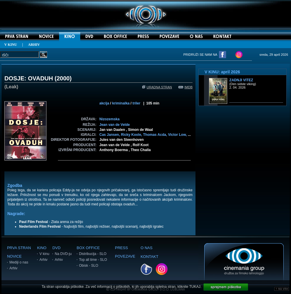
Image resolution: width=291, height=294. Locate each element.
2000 (63, 78)
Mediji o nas (18, 262)
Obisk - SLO (88, 265)
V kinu (44, 254)
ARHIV (34, 45)
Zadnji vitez (241, 80)
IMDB (185, 87)
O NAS (146, 248)
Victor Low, (178, 135)
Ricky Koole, (132, 135)
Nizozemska (109, 119)
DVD (56, 248)
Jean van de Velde (114, 125)
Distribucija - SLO (92, 254)
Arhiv (13, 268)
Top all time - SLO (93, 260)
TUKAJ (194, 287)
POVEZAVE (125, 256)
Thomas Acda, (155, 135)
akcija (104, 103)
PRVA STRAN (19, 248)
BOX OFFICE (88, 248)
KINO (41, 248)
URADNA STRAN (157, 87)
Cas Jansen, (110, 135)
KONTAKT (149, 256)
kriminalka (120, 103)
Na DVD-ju (63, 254)
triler (137, 103)
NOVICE (14, 256)
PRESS (121, 248)
